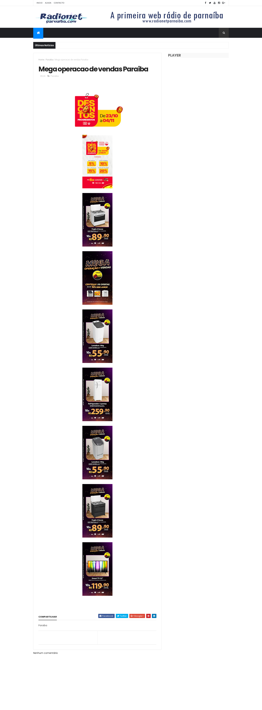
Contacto (59, 3)
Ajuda (48, 3)
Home (41, 59)
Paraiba (49, 59)
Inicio (39, 3)
